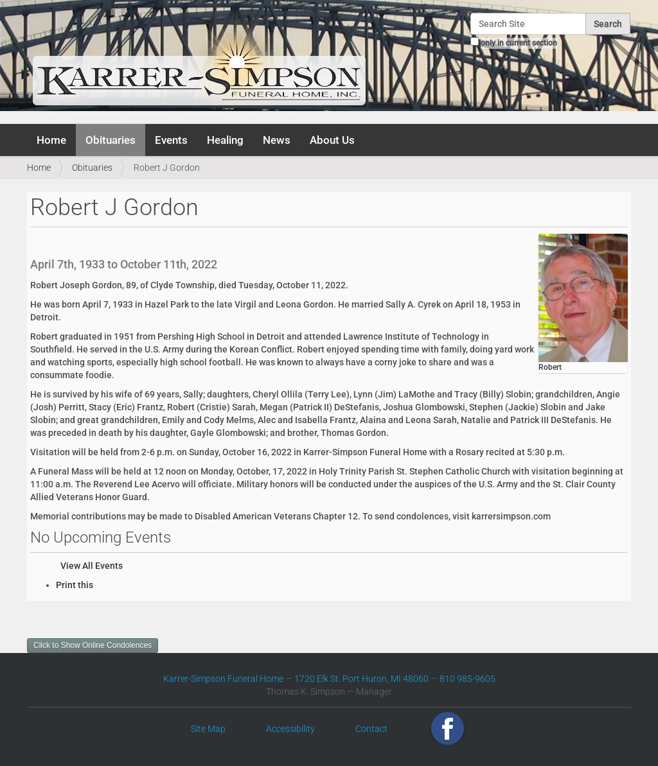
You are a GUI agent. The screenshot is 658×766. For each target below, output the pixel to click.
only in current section (519, 43)
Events (171, 140)
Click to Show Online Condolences (92, 645)
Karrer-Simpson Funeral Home (223, 679)
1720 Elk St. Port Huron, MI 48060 (361, 679)
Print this (74, 585)
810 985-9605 (467, 679)
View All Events (91, 566)
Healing (225, 140)
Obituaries (110, 140)
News (276, 140)
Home (51, 140)
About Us (332, 140)
